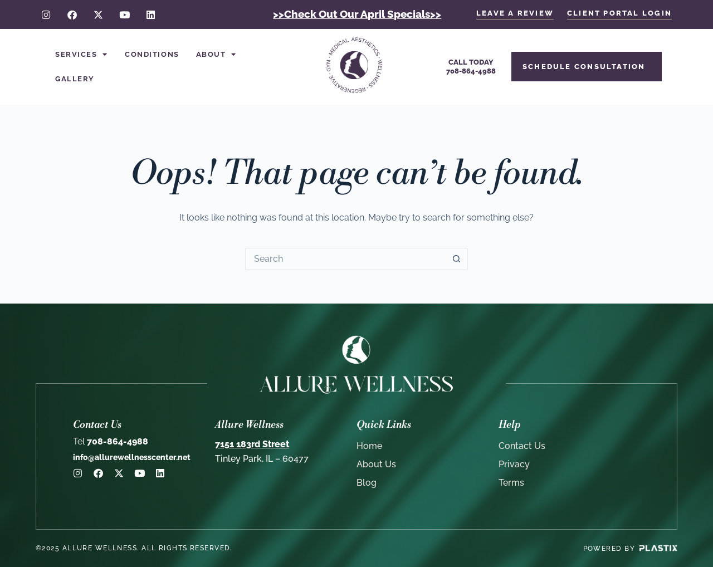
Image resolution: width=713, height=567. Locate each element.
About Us (376, 464)
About (216, 54)
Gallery (75, 79)
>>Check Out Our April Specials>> (357, 14)
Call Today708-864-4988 (471, 66)
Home (369, 446)
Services (81, 54)
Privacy (514, 464)
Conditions (152, 54)
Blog (366, 482)
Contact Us (522, 446)
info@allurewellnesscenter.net (132, 457)
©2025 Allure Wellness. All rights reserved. (134, 548)
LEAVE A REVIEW (515, 13)
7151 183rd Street (252, 444)
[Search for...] (345, 259)
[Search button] (457, 259)
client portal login (619, 13)
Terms (511, 482)
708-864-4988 (110, 441)
